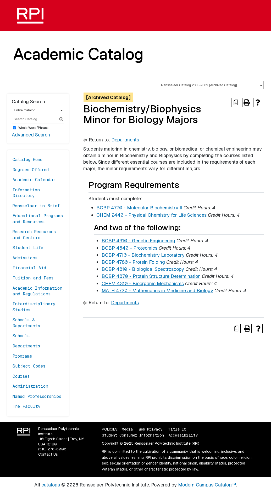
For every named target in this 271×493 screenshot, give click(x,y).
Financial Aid (29, 268)
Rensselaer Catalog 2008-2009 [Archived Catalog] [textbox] (199, 85)
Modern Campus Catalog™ (207, 485)
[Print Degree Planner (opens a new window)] (235, 102)
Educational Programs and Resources (38, 218)
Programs (22, 356)
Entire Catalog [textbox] (24, 110)
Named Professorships (37, 396)
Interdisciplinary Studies (34, 306)
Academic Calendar (34, 179)
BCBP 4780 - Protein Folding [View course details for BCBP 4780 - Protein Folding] (133, 262)
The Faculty (27, 406)
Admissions (25, 258)
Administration (30, 386)
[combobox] (211, 85)
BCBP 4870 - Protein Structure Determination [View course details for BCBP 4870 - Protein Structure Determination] (151, 276)
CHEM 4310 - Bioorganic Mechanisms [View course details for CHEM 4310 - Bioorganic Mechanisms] (143, 283)
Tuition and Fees (33, 278)
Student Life (28, 247)
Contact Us (48, 454)
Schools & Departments (26, 322)
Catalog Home (27, 159)
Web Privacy (150, 429)
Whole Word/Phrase (33, 127)
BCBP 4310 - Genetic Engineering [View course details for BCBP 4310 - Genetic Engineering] (138, 241)
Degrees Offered (31, 170)
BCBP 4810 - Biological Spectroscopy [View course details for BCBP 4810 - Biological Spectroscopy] (143, 269)
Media (127, 429)
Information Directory (26, 192)
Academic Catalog (78, 54)
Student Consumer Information (133, 435)
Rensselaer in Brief (36, 206)
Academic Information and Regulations (37, 291)
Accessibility (183, 435)
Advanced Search (31, 135)
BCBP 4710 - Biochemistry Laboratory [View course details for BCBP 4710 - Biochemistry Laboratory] (143, 255)
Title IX (177, 429)
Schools (21, 336)
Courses (21, 376)
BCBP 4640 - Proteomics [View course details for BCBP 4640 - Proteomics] (129, 248)
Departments (26, 346)
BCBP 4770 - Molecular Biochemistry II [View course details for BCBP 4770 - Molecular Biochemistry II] (139, 208)
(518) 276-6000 (52, 449)
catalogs (50, 485)
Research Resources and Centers (34, 234)
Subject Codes (29, 366)
